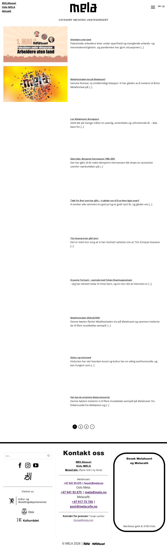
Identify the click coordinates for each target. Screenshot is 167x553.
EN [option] (163, 6)
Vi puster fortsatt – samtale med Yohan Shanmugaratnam (101, 280)
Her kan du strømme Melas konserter (90, 397)
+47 (82, 502)
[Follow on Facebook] (20, 466)
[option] (163, 6)
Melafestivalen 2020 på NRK (85, 317)
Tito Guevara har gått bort (84, 238)
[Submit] (48, 456)
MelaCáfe (71, 470)
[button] (153, 7)
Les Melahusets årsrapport (84, 119)
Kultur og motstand (80, 357)
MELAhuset (83, 462)
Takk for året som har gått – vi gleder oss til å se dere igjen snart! (104, 200)
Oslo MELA (83, 466)
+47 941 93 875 (73, 483)
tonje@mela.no (83, 520)
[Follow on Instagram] (27, 466)
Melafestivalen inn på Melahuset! (87, 79)
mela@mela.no (96, 492)
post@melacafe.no (83, 506)
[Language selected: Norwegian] (161, 6)
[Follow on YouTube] (35, 466)
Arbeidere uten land (80, 39)
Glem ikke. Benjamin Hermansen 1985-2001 (92, 158)
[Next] (92, 427)
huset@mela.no (93, 483)
